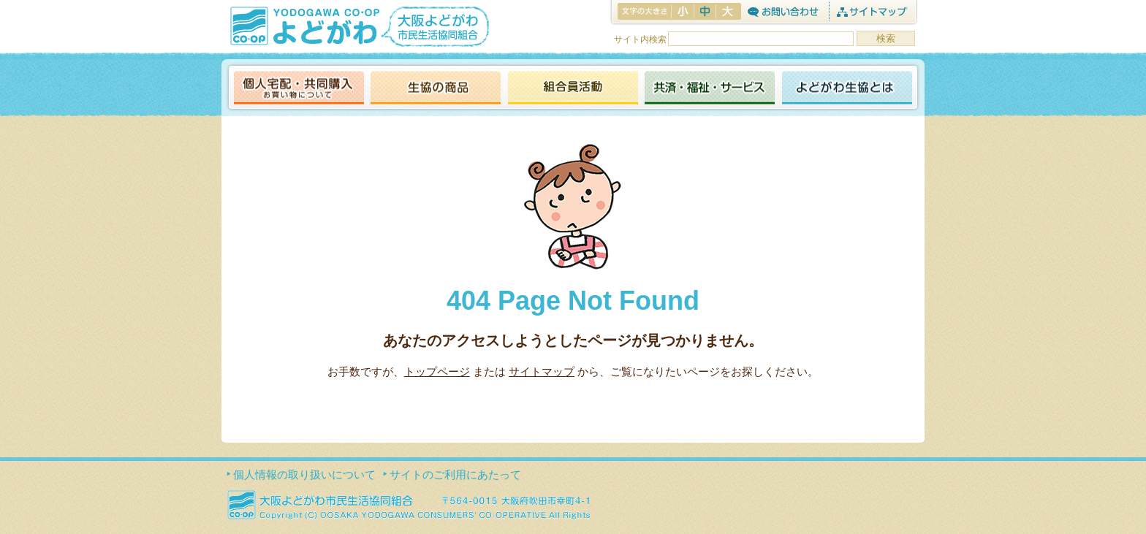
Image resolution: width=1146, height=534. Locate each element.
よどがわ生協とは (847, 88)
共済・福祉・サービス (710, 88)
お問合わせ (783, 11)
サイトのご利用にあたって (455, 474)
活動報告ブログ (572, 88)
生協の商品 (436, 88)
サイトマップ (871, 11)
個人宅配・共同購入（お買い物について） (299, 88)
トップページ (437, 371)
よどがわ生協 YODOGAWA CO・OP (303, 25)
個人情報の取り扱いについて (304, 474)
